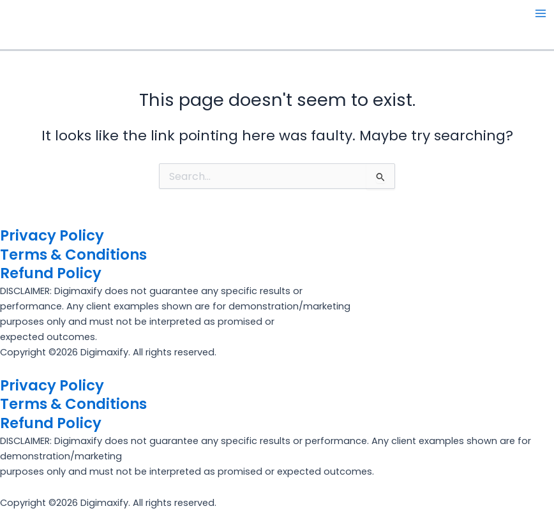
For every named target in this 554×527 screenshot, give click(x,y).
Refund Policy (50, 273)
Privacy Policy (52, 235)
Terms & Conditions (73, 254)
